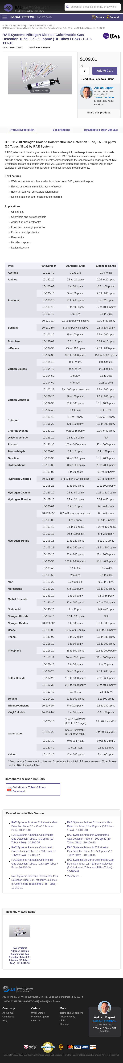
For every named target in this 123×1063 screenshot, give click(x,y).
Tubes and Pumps (19, 25)
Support (112, 17)
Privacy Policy (67, 1016)
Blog (4, 1020)
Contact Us (8, 1016)
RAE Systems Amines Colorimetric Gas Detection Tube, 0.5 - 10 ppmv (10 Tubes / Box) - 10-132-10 (90, 826)
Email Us (98, 104)
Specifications (61, 129)
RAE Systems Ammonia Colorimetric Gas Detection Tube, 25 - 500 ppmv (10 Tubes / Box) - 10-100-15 (89, 851)
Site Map (64, 1024)
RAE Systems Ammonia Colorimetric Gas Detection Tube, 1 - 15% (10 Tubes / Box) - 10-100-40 (34, 863)
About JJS (7, 1013)
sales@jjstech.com (50, 1001)
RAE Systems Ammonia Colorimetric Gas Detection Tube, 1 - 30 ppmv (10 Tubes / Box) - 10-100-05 (32, 839)
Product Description (22, 129)
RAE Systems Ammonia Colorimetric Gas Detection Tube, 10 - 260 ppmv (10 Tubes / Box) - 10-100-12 (33, 851)
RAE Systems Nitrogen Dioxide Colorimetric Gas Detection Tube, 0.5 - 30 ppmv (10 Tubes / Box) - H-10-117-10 (20, 955)
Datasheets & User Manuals (101, 129)
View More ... (74, 876)
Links (63, 1020)
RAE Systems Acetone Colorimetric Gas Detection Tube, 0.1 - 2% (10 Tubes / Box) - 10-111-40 (34, 826)
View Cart (36, 1020)
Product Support (40, 1016)
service (97, 17)
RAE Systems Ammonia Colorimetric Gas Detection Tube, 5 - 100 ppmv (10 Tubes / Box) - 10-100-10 (89, 839)
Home (5, 25)
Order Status (38, 1013)
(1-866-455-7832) (43, 17)
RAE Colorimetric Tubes (41, 25)
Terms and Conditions (71, 1013)
